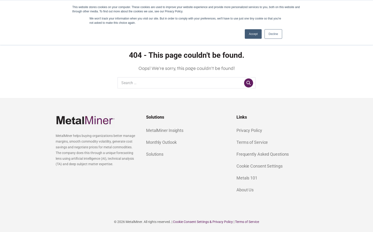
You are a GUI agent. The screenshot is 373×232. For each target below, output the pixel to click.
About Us (245, 189)
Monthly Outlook (161, 142)
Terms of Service (252, 142)
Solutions (154, 154)
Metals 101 (246, 177)
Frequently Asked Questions (262, 154)
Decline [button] (273, 34)
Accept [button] (253, 34)
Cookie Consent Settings (259, 166)
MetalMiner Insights (164, 130)
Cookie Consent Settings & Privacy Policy (203, 222)
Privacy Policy (249, 130)
